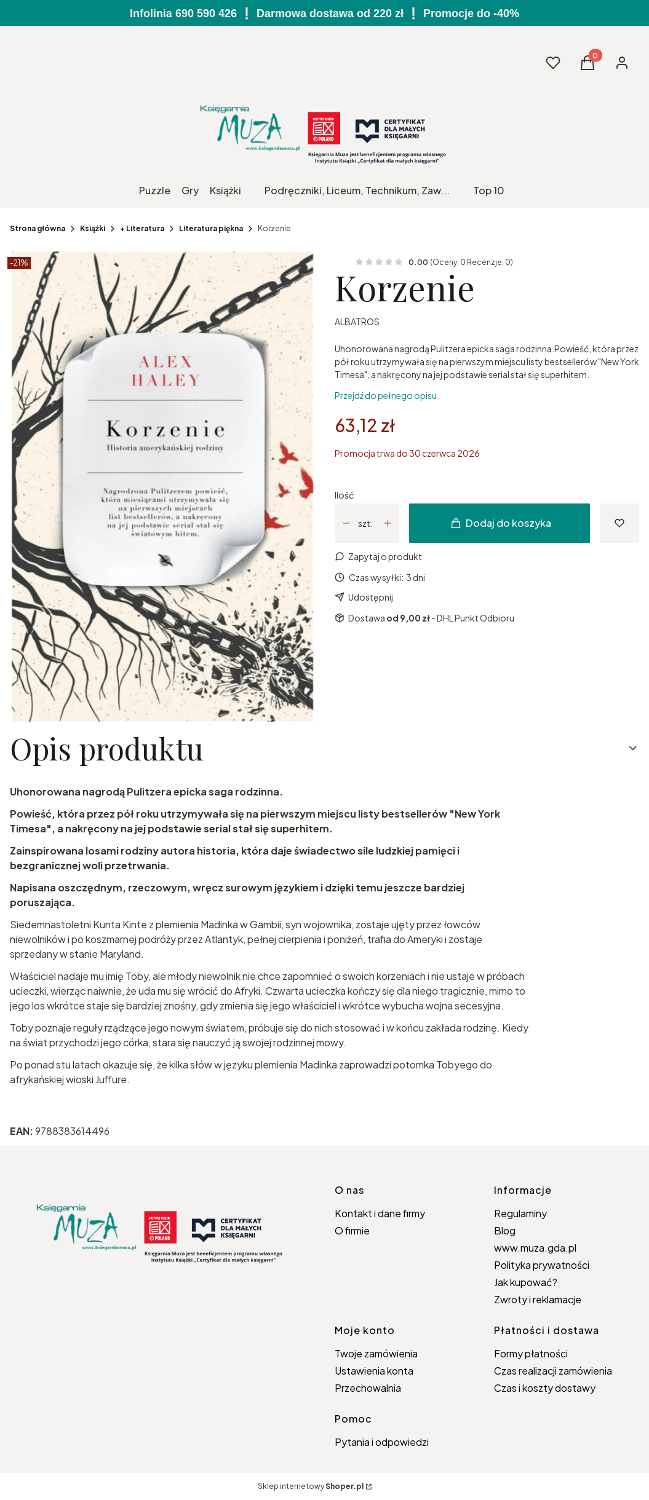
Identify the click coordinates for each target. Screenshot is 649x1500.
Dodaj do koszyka (501, 522)
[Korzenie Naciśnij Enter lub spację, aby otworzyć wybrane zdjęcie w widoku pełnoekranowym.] (162, 486)
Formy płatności (531, 1353)
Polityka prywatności (541, 1264)
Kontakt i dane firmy (380, 1213)
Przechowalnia (368, 1387)
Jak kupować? (525, 1282)
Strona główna (37, 228)
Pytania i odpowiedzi (382, 1441)
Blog (505, 1230)
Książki (92, 228)
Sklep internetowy (311, 1486)
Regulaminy (520, 1213)
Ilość (344, 494)
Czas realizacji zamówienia (553, 1370)
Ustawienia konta (374, 1370)
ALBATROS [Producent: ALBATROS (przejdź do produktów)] (357, 321)
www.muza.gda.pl (535, 1247)
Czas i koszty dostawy (544, 1387)
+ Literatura (142, 228)
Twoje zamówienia (376, 1353)
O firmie (352, 1230)
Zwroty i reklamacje (537, 1299)
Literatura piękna (211, 228)
